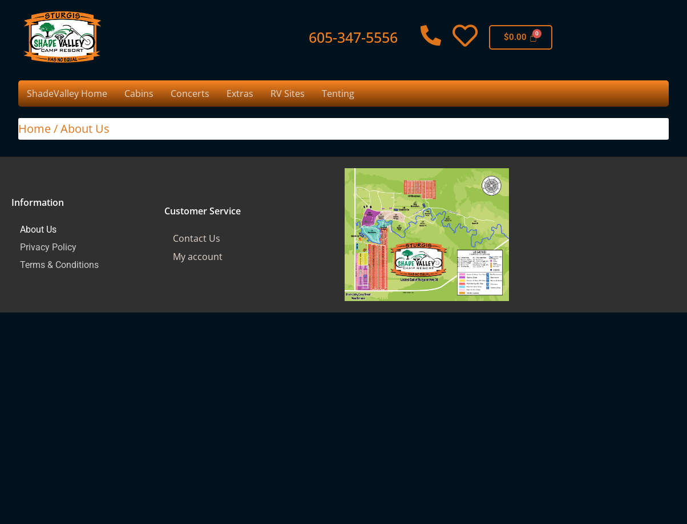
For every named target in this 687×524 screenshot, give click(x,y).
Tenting (338, 93)
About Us (38, 229)
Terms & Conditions (59, 264)
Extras (240, 93)
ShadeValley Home (67, 93)
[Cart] (521, 37)
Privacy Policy (48, 247)
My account (198, 256)
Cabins (138, 93)
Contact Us (196, 238)
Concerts (190, 93)
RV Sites (287, 93)
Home (34, 128)
